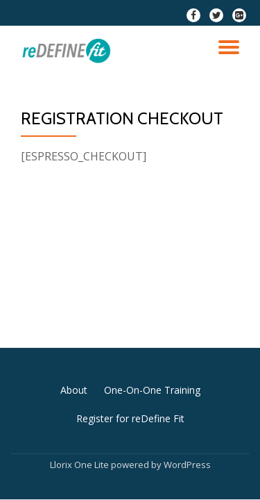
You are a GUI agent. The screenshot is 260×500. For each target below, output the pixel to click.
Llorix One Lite (80, 464)
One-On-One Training (152, 390)
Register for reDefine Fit (130, 418)
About (73, 390)
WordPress (187, 464)
